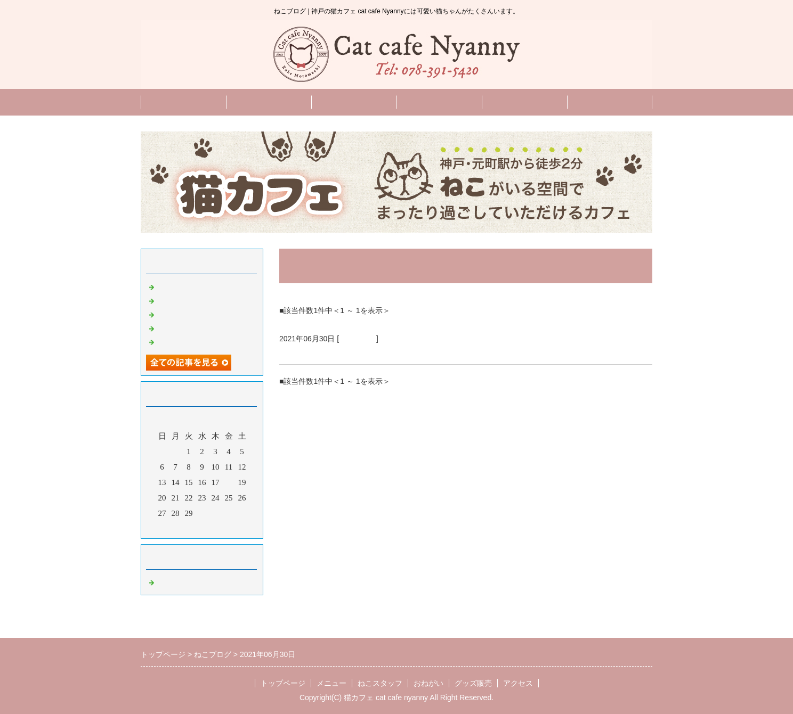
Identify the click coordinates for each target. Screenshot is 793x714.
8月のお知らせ (183, 341)
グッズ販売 (610, 102)
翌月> (222, 527)
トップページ (183, 102)
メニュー (268, 102)
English (524, 102)
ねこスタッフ (354, 102)
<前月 (182, 527)
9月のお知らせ (183, 313)
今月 (202, 527)
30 (202, 513)
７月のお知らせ (312, 351)
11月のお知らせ (184, 286)
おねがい (439, 102)
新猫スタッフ (181, 327)
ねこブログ (357, 338)
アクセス (518, 683)
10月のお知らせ (185, 300)
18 (229, 482)
